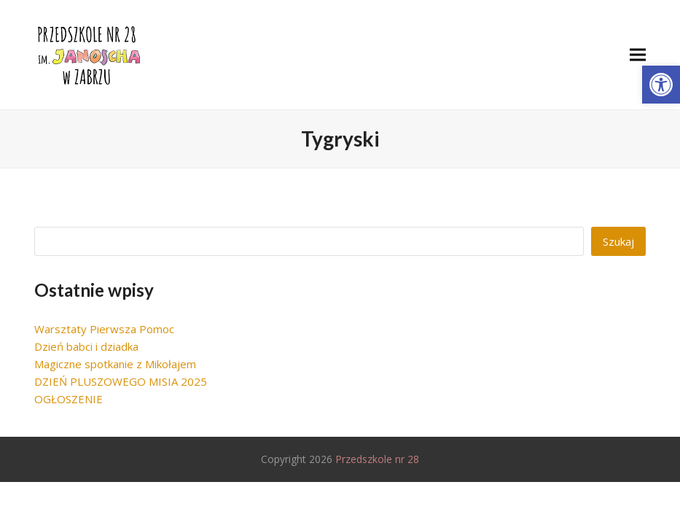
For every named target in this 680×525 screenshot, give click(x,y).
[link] (661, 85)
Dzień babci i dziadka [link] (86, 346)
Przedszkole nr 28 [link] (377, 459)
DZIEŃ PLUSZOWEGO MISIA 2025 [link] (120, 381)
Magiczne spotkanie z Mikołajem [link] (115, 364)
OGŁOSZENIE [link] (68, 399)
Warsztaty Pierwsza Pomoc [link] (104, 329)
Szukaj (618, 241)
